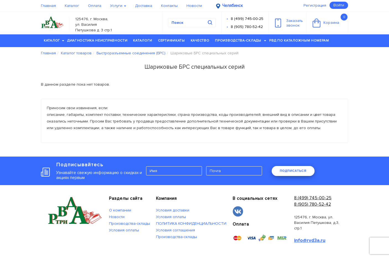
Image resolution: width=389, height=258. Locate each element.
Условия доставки (172, 210)
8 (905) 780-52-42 (247, 26)
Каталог (72, 5)
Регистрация (315, 5)
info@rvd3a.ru (309, 240)
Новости (194, 5)
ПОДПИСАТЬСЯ (293, 170)
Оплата (94, 5)
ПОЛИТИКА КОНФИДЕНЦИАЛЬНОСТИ (191, 223)
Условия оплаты (124, 230)
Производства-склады (240, 41)
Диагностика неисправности (97, 41)
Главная (48, 5)
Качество (200, 41)
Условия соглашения (175, 230)
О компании (120, 210)
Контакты (169, 5)
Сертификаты (171, 41)
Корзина (330, 20)
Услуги (118, 5)
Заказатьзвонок (289, 23)
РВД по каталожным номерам (299, 41)
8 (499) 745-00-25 (247, 18)
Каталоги (142, 41)
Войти (338, 5)
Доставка (143, 5)
